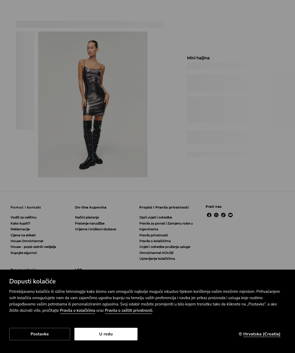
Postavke (39, 334)
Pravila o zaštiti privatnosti (128, 310)
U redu (106, 334)
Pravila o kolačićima (77, 310)
